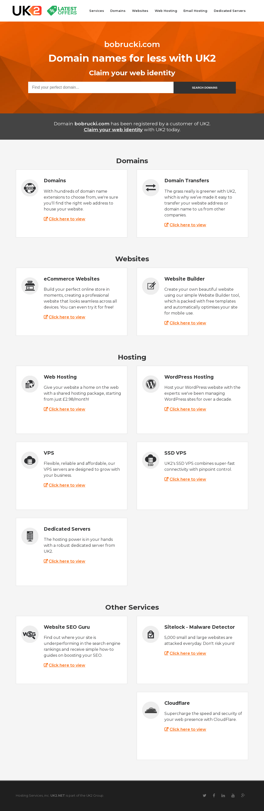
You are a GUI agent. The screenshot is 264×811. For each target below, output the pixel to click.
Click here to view (67, 219)
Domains (118, 11)
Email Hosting (195, 11)
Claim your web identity (113, 129)
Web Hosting (166, 11)
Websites (140, 11)
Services (96, 11)
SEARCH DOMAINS (204, 87)
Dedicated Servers (230, 11)
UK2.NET (57, 795)
